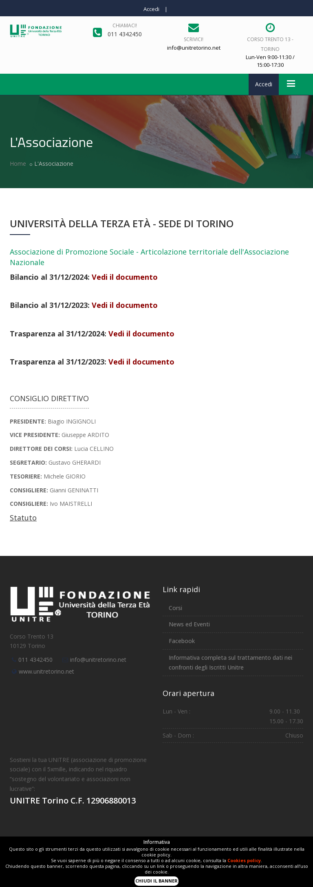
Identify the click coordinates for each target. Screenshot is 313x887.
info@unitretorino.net (98, 659)
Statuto (23, 518)
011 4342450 (35, 659)
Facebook (182, 641)
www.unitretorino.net (46, 671)
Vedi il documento (125, 277)
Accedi (151, 9)
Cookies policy (244, 860)
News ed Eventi (189, 624)
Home (18, 163)
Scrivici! (193, 39)
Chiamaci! (124, 25)
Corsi (175, 608)
